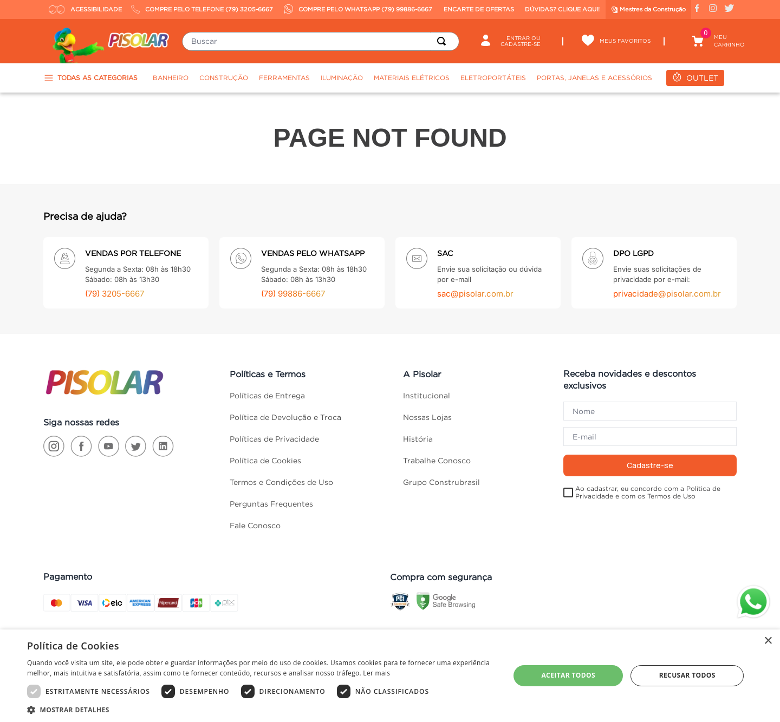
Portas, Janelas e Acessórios (594, 77)
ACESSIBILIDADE (85, 9)
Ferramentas (284, 77)
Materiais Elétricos (412, 77)
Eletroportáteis (493, 77)
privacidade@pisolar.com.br (667, 293)
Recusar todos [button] (687, 675)
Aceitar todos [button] (568, 675)
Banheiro (170, 77)
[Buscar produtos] (443, 41)
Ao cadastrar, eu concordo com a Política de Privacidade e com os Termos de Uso (647, 492)
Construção (223, 77)
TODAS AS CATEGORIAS (90, 78)
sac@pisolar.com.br (475, 293)
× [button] (768, 641)
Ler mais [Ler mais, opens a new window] (376, 673)
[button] (261, 709)
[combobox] (320, 41)
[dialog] (390, 675)
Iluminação (342, 77)
